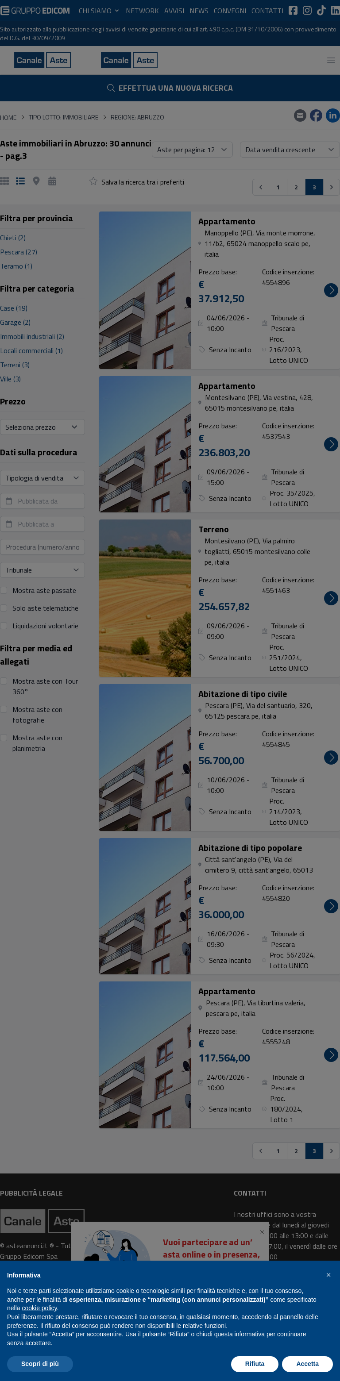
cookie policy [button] (39, 1308)
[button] (328, 1275)
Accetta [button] (307, 1363)
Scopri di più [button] (40, 1363)
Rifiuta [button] (255, 1363)
